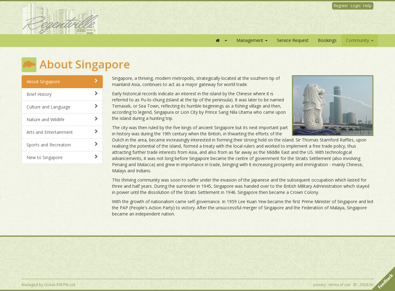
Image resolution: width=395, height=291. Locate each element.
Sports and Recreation (62, 145)
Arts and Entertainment (62, 132)
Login (355, 5)
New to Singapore (62, 157)
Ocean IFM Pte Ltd (59, 284)
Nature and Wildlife (62, 119)
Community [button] (359, 40)
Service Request (293, 40)
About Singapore (62, 81)
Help (367, 5)
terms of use (340, 284)
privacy (319, 284)
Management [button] (252, 40)
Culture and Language (62, 107)
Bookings (327, 40)
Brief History (62, 94)
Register (341, 5)
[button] (221, 40)
